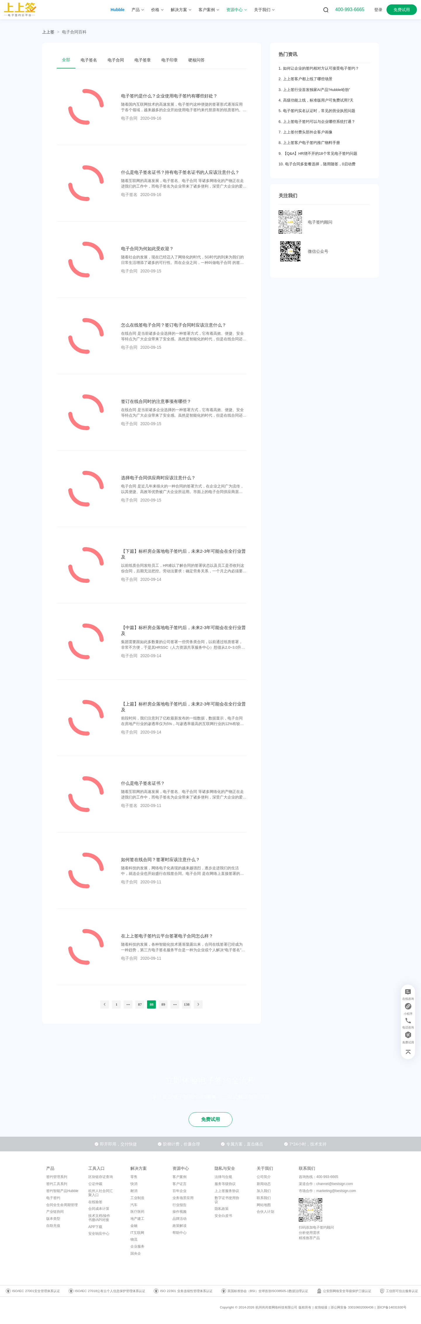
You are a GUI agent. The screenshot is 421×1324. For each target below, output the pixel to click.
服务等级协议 (225, 1184)
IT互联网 (137, 1233)
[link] (74, 32)
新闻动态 (264, 1184)
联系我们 (264, 1198)
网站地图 (264, 1205)
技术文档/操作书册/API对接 (99, 1218)
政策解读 (179, 1226)
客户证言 (179, 1184)
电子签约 (53, 1198)
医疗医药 (137, 1212)
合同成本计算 (98, 1209)
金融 (133, 1226)
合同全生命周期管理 (62, 1205)
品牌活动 (179, 1219)
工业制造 (137, 1198)
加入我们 (264, 1191)
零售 (133, 1177)
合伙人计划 (265, 1212)
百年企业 (179, 1191)
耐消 (133, 1191)
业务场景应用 (183, 1198)
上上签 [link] (48, 32)
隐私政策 (222, 1209)
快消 (133, 1184)
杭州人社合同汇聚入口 (100, 1193)
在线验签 (95, 1202)
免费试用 (402, 9)
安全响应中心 (98, 1234)
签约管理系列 (56, 1177)
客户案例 (179, 1177)
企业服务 (137, 1246)
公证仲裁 (95, 1184)
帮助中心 (179, 1233)
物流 (133, 1239)
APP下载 (95, 1227)
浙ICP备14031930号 (391, 1307)
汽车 (133, 1205)
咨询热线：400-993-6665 (318, 1177)
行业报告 (179, 1205)
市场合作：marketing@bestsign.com (327, 1191)
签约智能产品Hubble (62, 1191)
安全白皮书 (223, 1216)
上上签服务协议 (227, 1191)
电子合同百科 (74, 32)
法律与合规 (223, 1177)
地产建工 (137, 1219)
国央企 (135, 1253)
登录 (378, 9)
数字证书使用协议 (227, 1200)
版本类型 (53, 1219)
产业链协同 (55, 1212)
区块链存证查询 (100, 1177)
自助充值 (53, 1226)
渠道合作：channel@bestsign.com (326, 1184)
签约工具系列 (56, 1184)
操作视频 (179, 1212)
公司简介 (264, 1177)
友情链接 (321, 1307)
